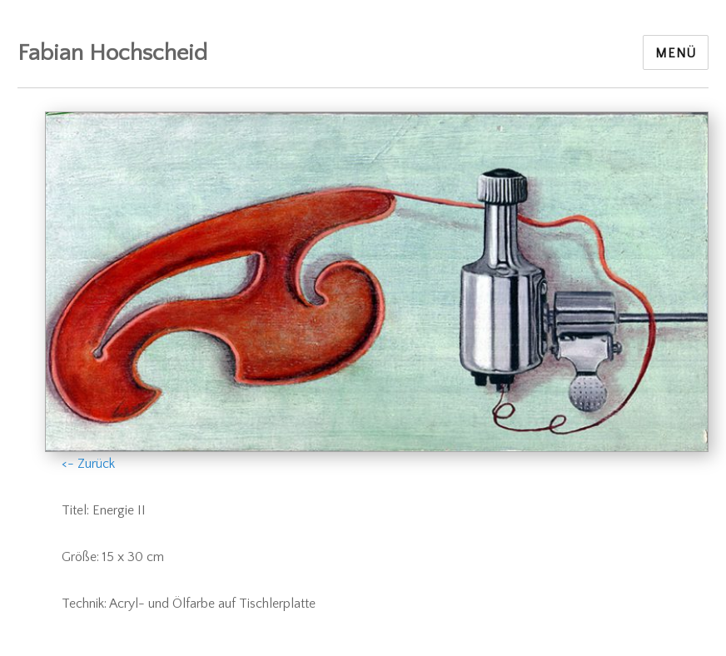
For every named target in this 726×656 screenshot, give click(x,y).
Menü (675, 53)
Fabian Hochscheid (112, 53)
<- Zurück (88, 463)
